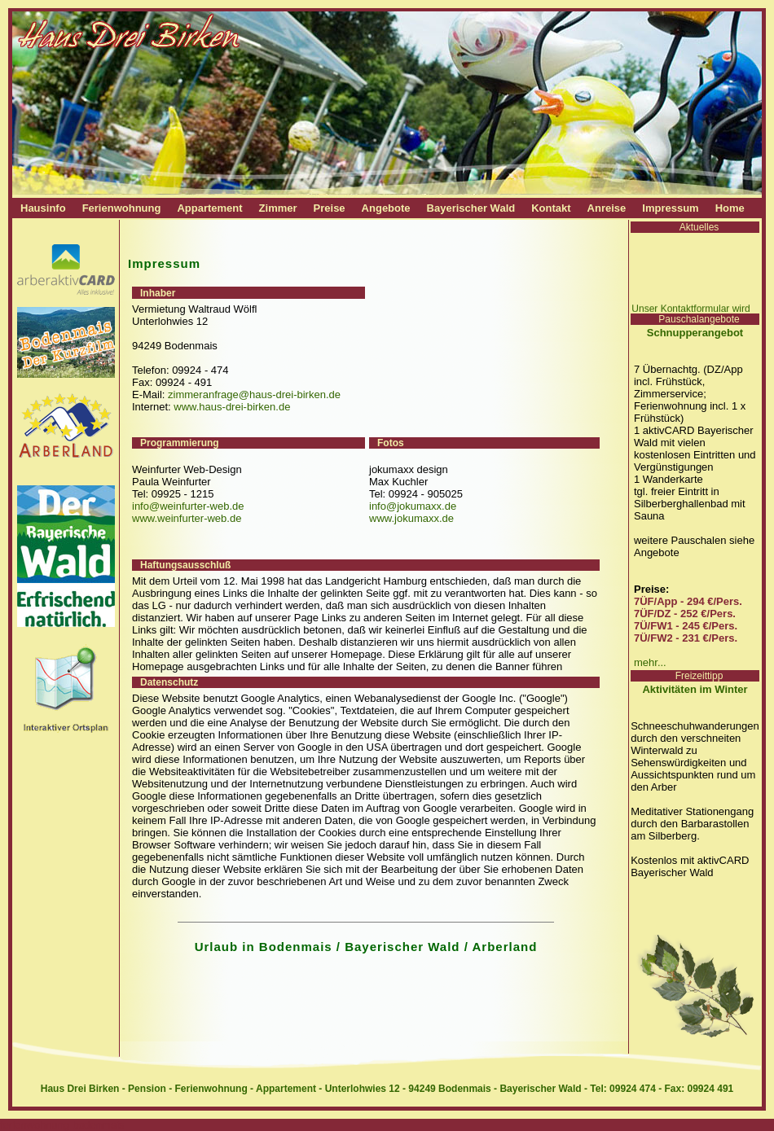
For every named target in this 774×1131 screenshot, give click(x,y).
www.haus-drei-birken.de (232, 407)
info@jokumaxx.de (412, 506)
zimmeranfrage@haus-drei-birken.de (254, 394)
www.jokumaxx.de (411, 518)
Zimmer (278, 208)
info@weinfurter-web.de (188, 506)
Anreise (607, 208)
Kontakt (550, 208)
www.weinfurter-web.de (186, 518)
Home (730, 208)
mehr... (650, 662)
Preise (329, 208)
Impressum (670, 208)
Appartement (209, 208)
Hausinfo (43, 208)
